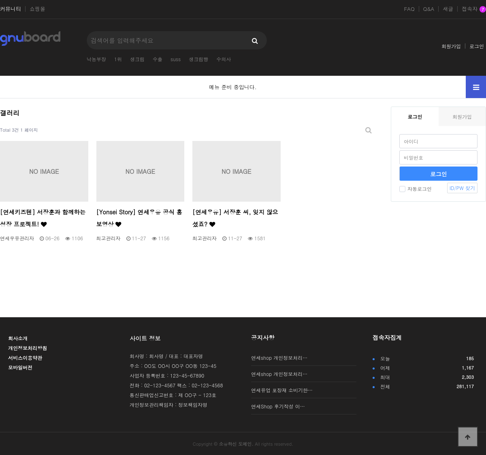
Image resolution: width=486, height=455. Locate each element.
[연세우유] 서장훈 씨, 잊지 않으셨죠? (235, 218)
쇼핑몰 (37, 9)
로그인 (476, 46)
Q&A (429, 9)
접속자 (474, 9)
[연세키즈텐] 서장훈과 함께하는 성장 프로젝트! (42, 218)
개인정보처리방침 (27, 347)
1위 (118, 59)
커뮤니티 (10, 9)
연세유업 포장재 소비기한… (282, 390)
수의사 (223, 59)
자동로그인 (415, 188)
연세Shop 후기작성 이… (278, 406)
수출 (157, 59)
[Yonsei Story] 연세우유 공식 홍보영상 (139, 218)
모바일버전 (20, 367)
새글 (448, 9)
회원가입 (451, 46)
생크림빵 (198, 59)
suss (176, 59)
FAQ (409, 9)
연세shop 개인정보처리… (279, 357)
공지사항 (263, 337)
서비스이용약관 (25, 357)
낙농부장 (96, 59)
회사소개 (18, 338)
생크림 (137, 59)
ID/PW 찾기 (462, 187)
